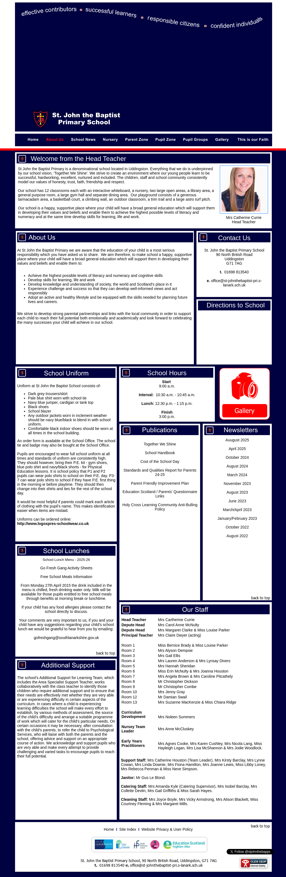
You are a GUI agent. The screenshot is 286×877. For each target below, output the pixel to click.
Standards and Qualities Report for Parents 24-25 (159, 472)
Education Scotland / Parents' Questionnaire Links (160, 494)
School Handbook (160, 453)
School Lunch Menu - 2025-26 (66, 560)
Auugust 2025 (237, 440)
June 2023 (237, 501)
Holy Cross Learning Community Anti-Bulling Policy (159, 507)
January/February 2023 (237, 518)
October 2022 (237, 527)
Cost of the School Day (159, 461)
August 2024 (237, 466)
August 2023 (237, 492)
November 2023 (237, 483)
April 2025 (237, 449)
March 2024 (237, 475)
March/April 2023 (237, 510)
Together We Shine (160, 444)
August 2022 (237, 536)
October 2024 (237, 457)
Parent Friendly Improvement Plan (160, 483)
